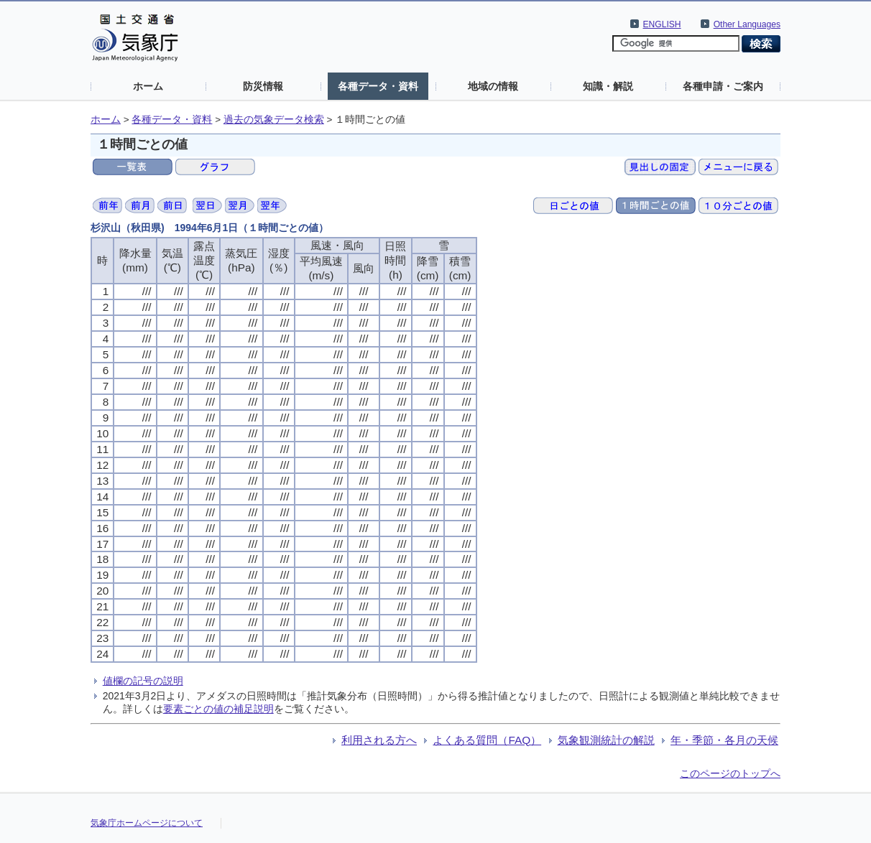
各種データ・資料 (378, 86)
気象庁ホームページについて (147, 823)
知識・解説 (608, 86)
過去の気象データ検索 (273, 119)
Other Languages (747, 24)
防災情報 (263, 86)
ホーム (148, 86)
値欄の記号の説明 (143, 680)
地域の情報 (493, 86)
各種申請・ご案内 (723, 86)
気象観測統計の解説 (606, 740)
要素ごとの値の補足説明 (218, 708)
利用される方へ (379, 740)
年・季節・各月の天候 (724, 740)
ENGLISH (662, 24)
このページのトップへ (730, 773)
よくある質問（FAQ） (487, 740)
